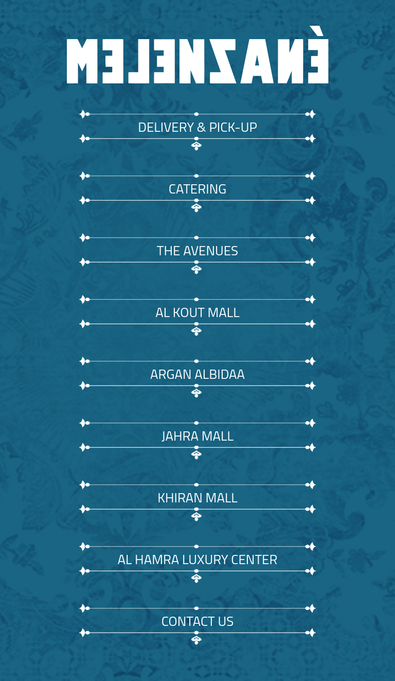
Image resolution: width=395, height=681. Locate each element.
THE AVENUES (197, 250)
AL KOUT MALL (197, 312)
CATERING (197, 189)
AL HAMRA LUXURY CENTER (197, 559)
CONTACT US (197, 621)
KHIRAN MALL (197, 497)
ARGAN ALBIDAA (197, 374)
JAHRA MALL (197, 436)
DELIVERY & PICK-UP (197, 127)
